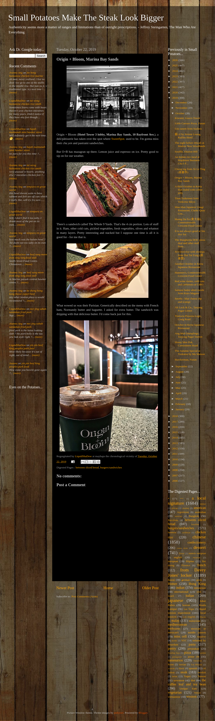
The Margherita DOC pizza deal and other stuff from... (190, 243)
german (185, 579)
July (178, 377)
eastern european (197, 553)
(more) (13, 92)
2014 (175, 437)
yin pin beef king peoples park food (26, 347)
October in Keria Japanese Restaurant (189, 326)
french (201, 565)
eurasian (196, 557)
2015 (175, 432)
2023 (175, 76)
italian (190, 596)
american (200, 508)
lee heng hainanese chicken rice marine (26, 74)
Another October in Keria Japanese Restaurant (189, 265)
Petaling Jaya (174, 653)
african (175, 508)
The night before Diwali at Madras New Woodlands (190, 144)
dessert (200, 547)
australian (200, 512)
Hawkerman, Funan (186, 359)
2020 (175, 92)
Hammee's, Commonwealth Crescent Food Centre (190, 274)
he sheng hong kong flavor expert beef (26, 292)
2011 (175, 453)
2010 (175, 459)
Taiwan (202, 676)
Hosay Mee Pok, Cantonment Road (186, 344)
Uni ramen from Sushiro (188, 128)
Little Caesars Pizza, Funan (190, 123)
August (179, 371)
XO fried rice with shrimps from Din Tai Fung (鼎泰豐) (190, 255)
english (178, 557)
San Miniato (196, 664)
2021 (175, 87)
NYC (184, 640)
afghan (203, 504)
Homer (172, 584)
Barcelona (173, 520)
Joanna (13, 363)
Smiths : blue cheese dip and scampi (188, 300)
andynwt (118, 712)
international (181, 591)
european (173, 561)
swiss (174, 676)
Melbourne (174, 628)
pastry (172, 648)
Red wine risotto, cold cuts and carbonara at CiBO (189, 283)
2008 (175, 469)
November (181, 107)
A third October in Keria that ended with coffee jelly (189, 189)
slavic (181, 668)
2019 (175, 97)
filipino (190, 561)
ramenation (175, 660)
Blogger (143, 712)
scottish (171, 668)
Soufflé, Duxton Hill (186, 151)
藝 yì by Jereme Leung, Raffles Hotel (188, 136)
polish (203, 653)
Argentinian (183, 512)
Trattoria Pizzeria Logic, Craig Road (188, 317)
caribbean (186, 532)
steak (183, 672)
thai (193, 680)
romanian (198, 660)
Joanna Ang (16, 72)
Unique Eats (188, 688)
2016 (175, 426)
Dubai (181, 553)
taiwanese (178, 680)
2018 (175, 416)
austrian (178, 516)
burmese (172, 532)
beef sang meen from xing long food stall (28, 256)
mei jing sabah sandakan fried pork (27, 310)
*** (181, 498)
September (181, 366)
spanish (193, 668)
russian (182, 664)
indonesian (200, 587)
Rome (171, 664)
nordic (174, 640)
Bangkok (194, 516)
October (180, 113)
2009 (175, 464)
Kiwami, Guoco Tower (187, 118)
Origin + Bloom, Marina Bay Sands (188, 179)
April (178, 393)
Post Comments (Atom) (84, 596)
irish (199, 591)
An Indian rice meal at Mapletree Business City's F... (187, 160)
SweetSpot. (118, 138)
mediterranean (177, 624)
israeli (171, 595)
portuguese (177, 656)
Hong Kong (197, 584)
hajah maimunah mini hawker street (25, 130)
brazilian (195, 524)
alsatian (185, 508)
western (191, 696)
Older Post (150, 588)
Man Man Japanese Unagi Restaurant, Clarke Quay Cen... (190, 210)
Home (108, 588)
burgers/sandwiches (111, 467)
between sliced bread (87, 467)
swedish (202, 672)
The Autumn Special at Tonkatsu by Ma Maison (190, 352)
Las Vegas (189, 609)
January (180, 409)
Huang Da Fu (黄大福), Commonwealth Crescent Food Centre (188, 222)
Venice (197, 692)
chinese (199, 537)
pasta (192, 644)
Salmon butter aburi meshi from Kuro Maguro (189, 291)
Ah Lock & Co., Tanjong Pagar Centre (189, 309)
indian (180, 588)
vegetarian (175, 692)
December (181, 102)
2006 (175, 480)
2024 (175, 70)
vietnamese (174, 696)
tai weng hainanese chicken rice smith (25, 102)
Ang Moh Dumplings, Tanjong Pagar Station (189, 335)
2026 (175, 60)
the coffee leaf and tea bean (187, 682)
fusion (171, 579)
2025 (175, 65)
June (178, 382)
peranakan (193, 648)
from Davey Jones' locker (187, 572)
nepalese (201, 636)
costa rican (182, 548)
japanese (175, 600)
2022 (175, 81)
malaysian (194, 620)
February (180, 404)
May (178, 387)
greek (199, 580)
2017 (175, 421)
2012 (175, 448)
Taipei (187, 676)
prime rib (193, 656)
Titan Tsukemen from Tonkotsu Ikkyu (187, 200)
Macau (203, 617)
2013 (175, 443)
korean (186, 605)
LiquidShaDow (17, 100)
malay (175, 621)
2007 (175, 475)
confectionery (197, 542)
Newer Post (65, 588)
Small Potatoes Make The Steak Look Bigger (86, 17)
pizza (187, 652)
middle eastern (197, 632)
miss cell (180, 636)
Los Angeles (189, 616)
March (179, 398)
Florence (185, 565)
